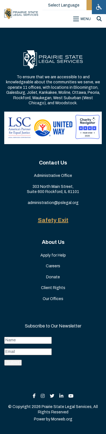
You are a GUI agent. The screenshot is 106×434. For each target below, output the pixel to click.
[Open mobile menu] (82, 19)
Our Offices (53, 299)
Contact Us (53, 163)
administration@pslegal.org (53, 203)
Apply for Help (53, 255)
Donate (53, 277)
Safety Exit (53, 220)
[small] (34, 396)
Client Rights (53, 288)
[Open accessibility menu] (99, 7)
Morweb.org (61, 419)
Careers (53, 266)
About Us (53, 242)
